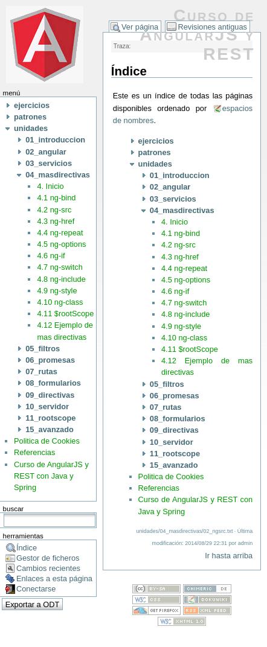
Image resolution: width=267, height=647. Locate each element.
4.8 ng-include (61, 279)
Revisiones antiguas (212, 26)
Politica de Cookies (47, 440)
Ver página (139, 26)
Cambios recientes (48, 568)
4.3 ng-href (55, 221)
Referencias (34, 452)
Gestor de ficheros (48, 558)
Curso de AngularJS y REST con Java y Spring (51, 476)
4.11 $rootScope (65, 313)
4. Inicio (50, 186)
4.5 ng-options (61, 244)
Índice (26, 547)
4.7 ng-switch (59, 267)
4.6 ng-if (51, 255)
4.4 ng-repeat (60, 232)
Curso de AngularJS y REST (197, 34)
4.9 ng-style (57, 290)
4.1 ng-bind (56, 197)
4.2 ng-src (54, 209)
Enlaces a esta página (54, 578)
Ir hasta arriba (229, 555)
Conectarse (36, 588)
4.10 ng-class (60, 302)
